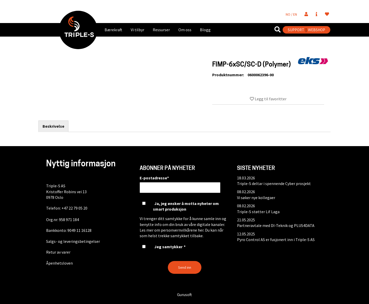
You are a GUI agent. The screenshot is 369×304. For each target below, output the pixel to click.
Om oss (184, 29)
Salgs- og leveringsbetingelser (73, 241)
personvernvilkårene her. (182, 230)
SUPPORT (296, 29)
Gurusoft (184, 294)
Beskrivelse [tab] (53, 126)
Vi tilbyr (137, 29)
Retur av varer (58, 252)
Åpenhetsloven (59, 263)
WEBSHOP (316, 29)
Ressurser (161, 29)
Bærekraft (113, 29)
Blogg (205, 29)
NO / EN (291, 14)
